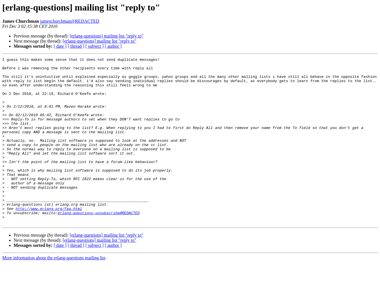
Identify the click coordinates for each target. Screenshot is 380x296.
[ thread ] (76, 46)
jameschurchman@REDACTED (69, 21)
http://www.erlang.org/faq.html (49, 239)
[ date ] (60, 46)
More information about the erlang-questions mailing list (53, 291)
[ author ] (113, 46)
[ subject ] (94, 46)
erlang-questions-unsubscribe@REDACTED (99, 244)
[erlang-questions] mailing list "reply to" (106, 36)
